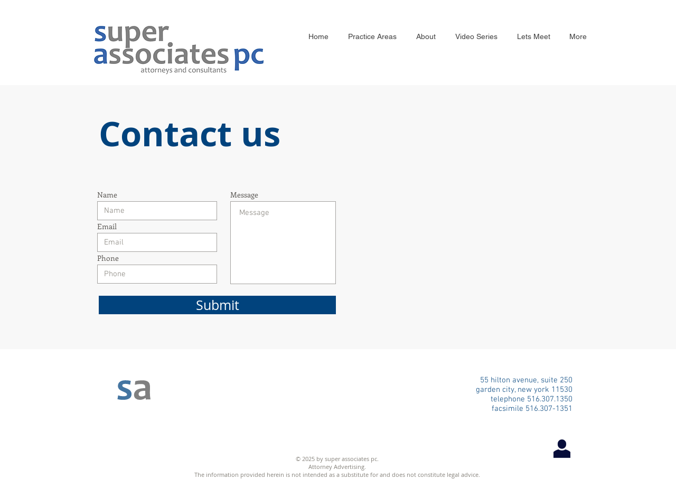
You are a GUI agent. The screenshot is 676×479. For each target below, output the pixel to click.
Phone (108, 258)
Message (244, 195)
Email (107, 226)
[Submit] (217, 305)
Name (107, 195)
